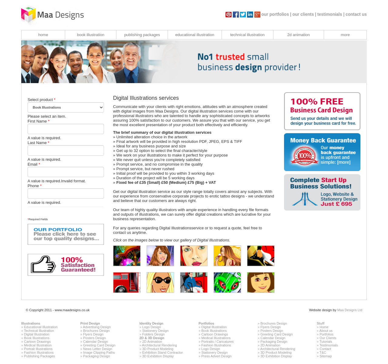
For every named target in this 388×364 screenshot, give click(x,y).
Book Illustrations (36, 338)
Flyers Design (93, 334)
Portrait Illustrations (38, 349)
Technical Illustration (39, 330)
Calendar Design (95, 341)
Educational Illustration (41, 327)
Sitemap (325, 356)
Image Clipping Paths (99, 352)
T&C (322, 352)
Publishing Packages (39, 356)
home (43, 34)
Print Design (90, 323)
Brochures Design (96, 330)
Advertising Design (97, 327)
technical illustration (247, 34)
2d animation (298, 34)
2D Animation (152, 341)
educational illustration (194, 34)
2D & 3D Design (151, 338)
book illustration (90, 34)
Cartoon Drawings (37, 341)
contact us (356, 14)
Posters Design (94, 338)
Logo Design (151, 327)
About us (326, 330)
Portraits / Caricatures (217, 341)
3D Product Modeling (157, 349)
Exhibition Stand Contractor (162, 352)
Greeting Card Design (99, 345)
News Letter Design (97, 349)
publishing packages (142, 34)
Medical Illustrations (216, 338)
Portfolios (206, 323)
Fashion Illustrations (39, 352)
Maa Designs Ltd (349, 310)
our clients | (304, 14)
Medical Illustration (38, 345)
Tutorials (325, 341)
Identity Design (151, 323)
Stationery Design (155, 330)
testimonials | (331, 14)
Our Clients (327, 338)
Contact (325, 349)
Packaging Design (96, 356)
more (345, 34)
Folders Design (153, 334)
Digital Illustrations (175, 228)
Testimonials (328, 345)
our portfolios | (276, 14)
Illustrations (30, 323)
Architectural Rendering (159, 345)
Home (323, 327)
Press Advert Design (216, 356)
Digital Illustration (36, 334)
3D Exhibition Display (158, 356)
